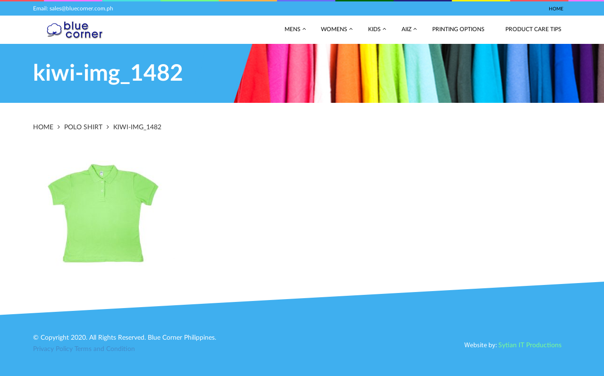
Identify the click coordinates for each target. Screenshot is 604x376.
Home (556, 9)
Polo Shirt (83, 127)
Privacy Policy (53, 349)
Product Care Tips (533, 29)
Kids (374, 29)
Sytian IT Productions (530, 345)
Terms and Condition (105, 349)
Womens (334, 29)
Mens (293, 29)
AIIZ (406, 29)
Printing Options (458, 29)
